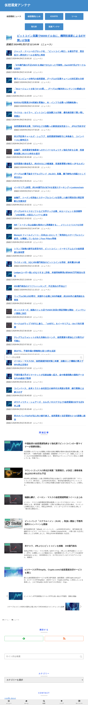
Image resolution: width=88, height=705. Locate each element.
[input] (44, 656)
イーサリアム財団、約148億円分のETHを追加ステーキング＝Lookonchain (49, 187)
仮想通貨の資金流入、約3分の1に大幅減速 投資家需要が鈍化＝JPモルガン (49, 164)
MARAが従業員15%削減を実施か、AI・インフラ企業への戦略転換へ (46, 102)
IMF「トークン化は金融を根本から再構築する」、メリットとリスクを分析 (48, 225)
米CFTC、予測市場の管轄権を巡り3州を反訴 (35, 351)
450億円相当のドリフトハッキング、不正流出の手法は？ (40, 286)
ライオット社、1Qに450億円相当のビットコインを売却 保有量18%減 (47, 262)
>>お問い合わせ (10, 698)
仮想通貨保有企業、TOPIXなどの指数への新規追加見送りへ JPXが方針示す (50, 126)
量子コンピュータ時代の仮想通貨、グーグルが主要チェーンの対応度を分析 (49, 79)
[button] (81, 656)
